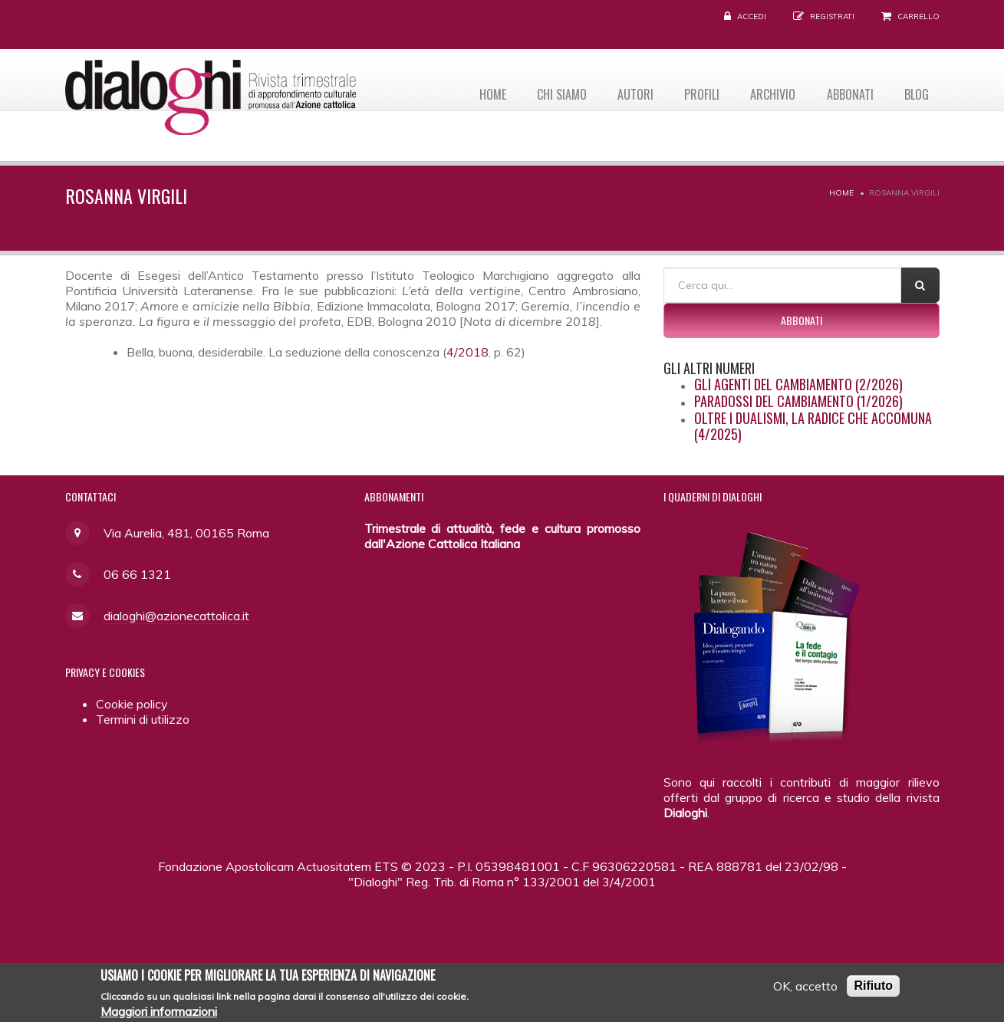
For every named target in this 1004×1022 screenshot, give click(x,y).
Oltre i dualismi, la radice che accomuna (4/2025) (813, 426)
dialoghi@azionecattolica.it (176, 615)
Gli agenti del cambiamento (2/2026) (798, 384)
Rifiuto (873, 989)
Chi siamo (550, 93)
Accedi (751, 16)
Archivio (768, 93)
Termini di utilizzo (142, 719)
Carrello (918, 16)
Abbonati (847, 93)
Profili (695, 93)
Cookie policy (132, 703)
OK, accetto (805, 989)
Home (479, 93)
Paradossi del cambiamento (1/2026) (798, 401)
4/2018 (467, 352)
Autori (626, 93)
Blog (916, 93)
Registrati (832, 16)
